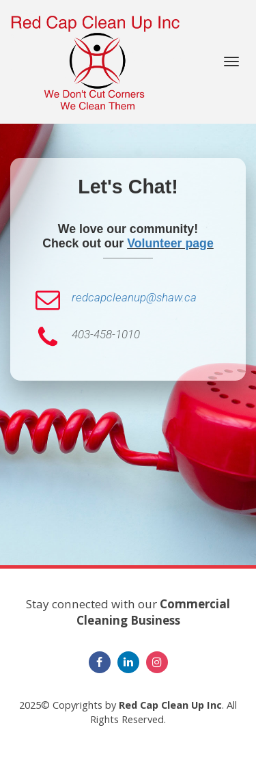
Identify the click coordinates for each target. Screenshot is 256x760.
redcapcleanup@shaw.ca (134, 297)
